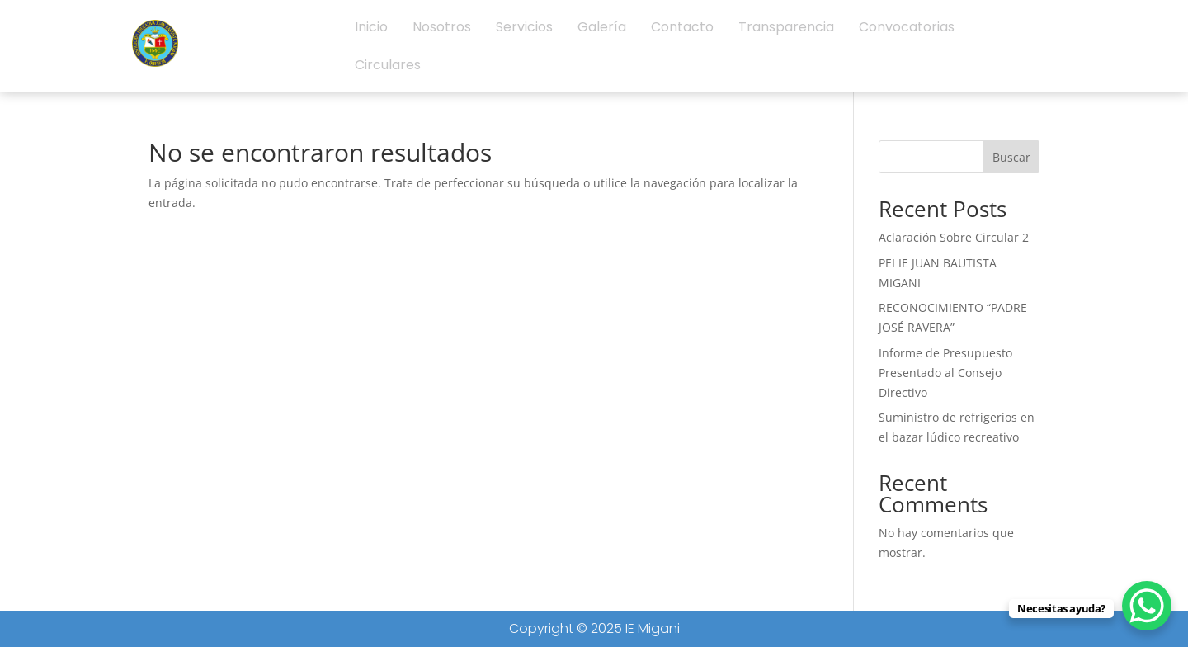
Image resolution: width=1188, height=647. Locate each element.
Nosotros (441, 26)
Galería (602, 26)
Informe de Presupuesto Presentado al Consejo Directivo (945, 372)
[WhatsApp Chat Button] (1147, 605)
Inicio (371, 26)
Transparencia (786, 26)
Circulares (388, 64)
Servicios (524, 26)
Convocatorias (907, 26)
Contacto (682, 26)
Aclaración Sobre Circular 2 (954, 237)
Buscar (1011, 157)
